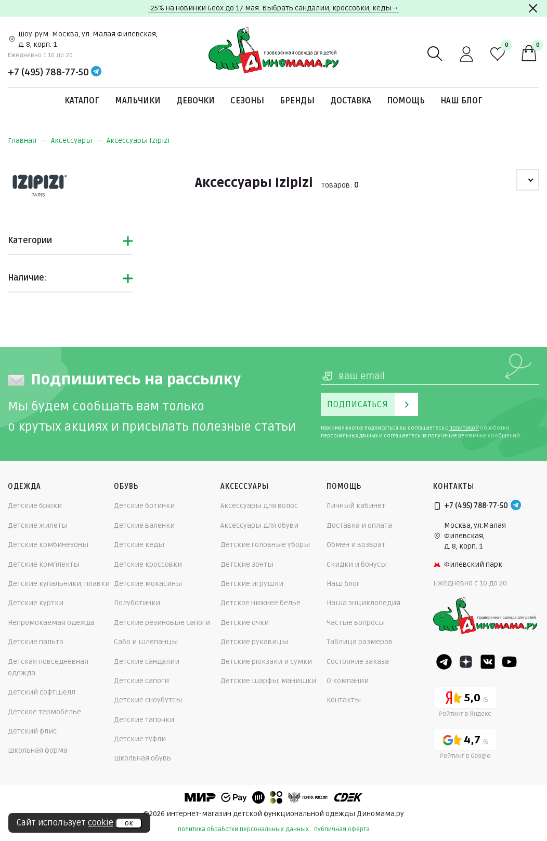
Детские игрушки (251, 583)
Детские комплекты (44, 564)
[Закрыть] (533, 8)
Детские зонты (247, 564)
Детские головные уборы (265, 544)
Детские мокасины (148, 583)
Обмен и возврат (356, 544)
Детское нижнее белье (260, 602)
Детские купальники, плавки (59, 583)
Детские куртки (35, 602)
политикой (464, 428)
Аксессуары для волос (259, 505)
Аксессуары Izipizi (138, 140)
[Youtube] (509, 661)
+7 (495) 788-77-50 (48, 72)
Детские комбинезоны (48, 544)
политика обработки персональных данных (243, 829)
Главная (27, 140)
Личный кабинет (356, 505)
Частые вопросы (356, 622)
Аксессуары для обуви (259, 525)
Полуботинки (137, 602)
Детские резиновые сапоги (162, 622)
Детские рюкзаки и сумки (266, 661)
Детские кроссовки (148, 564)
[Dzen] (466, 661)
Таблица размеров (360, 641)
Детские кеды (139, 544)
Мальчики (138, 101)
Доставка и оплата (359, 525)
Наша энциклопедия (363, 602)
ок (129, 823)
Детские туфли (140, 739)
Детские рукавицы (254, 641)
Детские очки (244, 622)
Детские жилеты (38, 525)
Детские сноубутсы (148, 700)
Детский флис (32, 731)
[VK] (487, 661)
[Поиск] (435, 54)
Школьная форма (38, 750)
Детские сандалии (146, 661)
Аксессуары (76, 140)
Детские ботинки (144, 505)
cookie (100, 823)
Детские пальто (35, 641)
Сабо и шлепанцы (146, 641)
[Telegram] (96, 72)
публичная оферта (342, 829)
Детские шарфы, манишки (268, 680)
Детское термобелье (44, 711)
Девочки (195, 101)
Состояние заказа (358, 661)
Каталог (81, 101)
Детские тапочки (144, 719)
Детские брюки (35, 505)
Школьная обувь (142, 758)
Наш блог (461, 101)
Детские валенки (144, 525)
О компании (348, 680)
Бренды (297, 101)
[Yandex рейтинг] (465, 703)
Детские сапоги (141, 680)
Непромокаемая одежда (51, 622)
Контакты (344, 700)
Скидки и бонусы (357, 564)
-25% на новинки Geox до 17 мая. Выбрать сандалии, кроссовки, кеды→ (273, 8)
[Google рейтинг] (465, 746)
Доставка (350, 101)
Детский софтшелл (41, 692)
